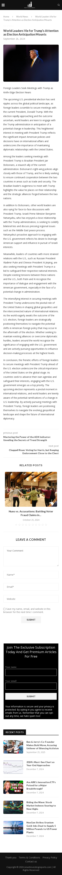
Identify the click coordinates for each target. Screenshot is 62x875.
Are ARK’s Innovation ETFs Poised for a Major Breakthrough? (41, 785)
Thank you (10, 857)
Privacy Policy (49, 857)
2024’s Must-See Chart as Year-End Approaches (40, 764)
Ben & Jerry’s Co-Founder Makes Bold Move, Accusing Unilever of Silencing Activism (42, 745)
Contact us (31, 861)
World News (22, 16)
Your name (31, 671)
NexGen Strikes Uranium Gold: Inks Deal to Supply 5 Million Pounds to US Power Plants (41, 827)
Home (6, 16)
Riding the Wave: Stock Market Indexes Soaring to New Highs (41, 805)
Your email (31, 685)
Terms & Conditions (29, 857)
